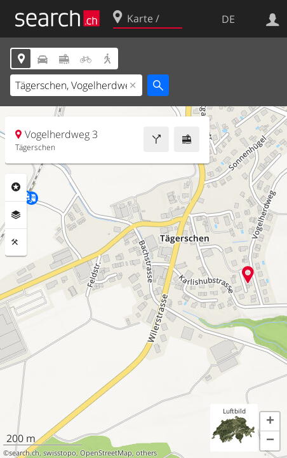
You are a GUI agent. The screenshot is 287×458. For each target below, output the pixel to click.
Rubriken (16, 187)
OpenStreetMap (106, 452)
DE (228, 19)
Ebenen (16, 215)
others (146, 452)
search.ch (24, 452)
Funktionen (16, 242)
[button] (269, 421)
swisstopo (59, 452)
